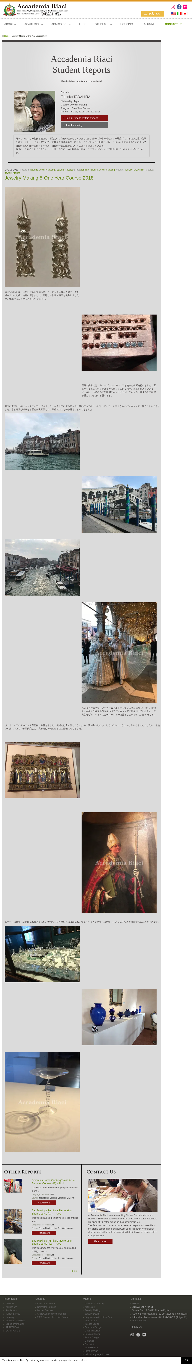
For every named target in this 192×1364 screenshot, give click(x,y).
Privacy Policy (139, 1320)
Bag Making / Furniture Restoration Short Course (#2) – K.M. (52, 1242)
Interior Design (92, 1324)
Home (7, 36)
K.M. (52, 1225)
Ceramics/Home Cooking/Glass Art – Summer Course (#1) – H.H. (53, 1182)
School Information (15, 1324)
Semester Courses (46, 1307)
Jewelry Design (92, 1313)
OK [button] (186, 1360)
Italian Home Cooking (48, 1198)
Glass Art (70, 1198)
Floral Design (91, 1351)
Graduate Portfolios (15, 1320)
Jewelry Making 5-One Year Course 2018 (49, 178)
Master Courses (45, 1310)
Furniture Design (93, 1327)
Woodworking (67, 1228)
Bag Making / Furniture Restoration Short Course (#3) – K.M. (52, 1212)
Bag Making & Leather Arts (50, 1228)
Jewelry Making (74, 125)
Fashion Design (92, 1334)
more (74, 1271)
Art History (90, 1307)
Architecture (91, 1320)
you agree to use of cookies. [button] (73, 1360)
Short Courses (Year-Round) (51, 1313)
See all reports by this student (82, 118)
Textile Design (92, 1337)
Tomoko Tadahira (89, 169)
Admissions (11, 1307)
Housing (10, 1317)
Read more (44, 1202)
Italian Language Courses (98, 1354)
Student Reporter (65, 169)
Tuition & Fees (13, 1313)
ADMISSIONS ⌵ (60, 24)
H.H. (52, 1194)
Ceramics (62, 1198)
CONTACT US (13, 1330)
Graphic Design (92, 1330)
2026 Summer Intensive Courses (53, 1317)
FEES (82, 24)
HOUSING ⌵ (127, 24)
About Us (10, 1303)
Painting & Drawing (94, 1303)
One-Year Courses (46, 1303)
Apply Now (154, 13)
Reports (34, 169)
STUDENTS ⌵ (103, 24)
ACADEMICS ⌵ (33, 24)
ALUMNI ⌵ (150, 24)
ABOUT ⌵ (10, 24)
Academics (11, 1310)
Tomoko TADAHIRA (134, 169)
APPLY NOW (12, 1327)
